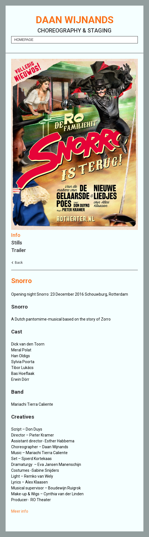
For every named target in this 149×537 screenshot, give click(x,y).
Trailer (18, 250)
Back (19, 262)
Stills (16, 243)
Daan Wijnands (74, 20)
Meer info (19, 511)
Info (15, 235)
